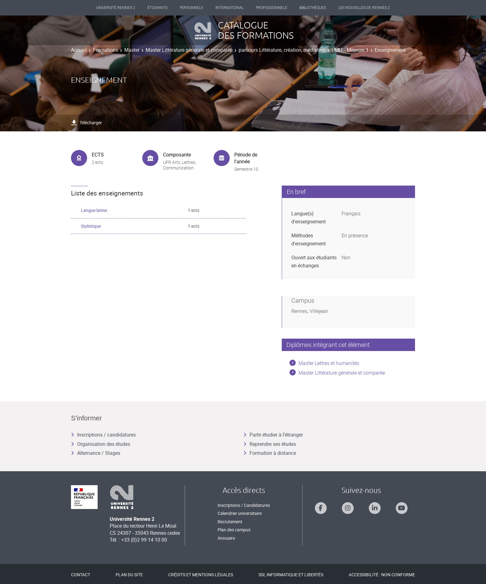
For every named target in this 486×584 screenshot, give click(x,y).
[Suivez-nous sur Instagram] (348, 508)
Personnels (191, 8)
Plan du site (129, 574)
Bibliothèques (312, 8)
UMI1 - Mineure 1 (350, 49)
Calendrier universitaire (240, 513)
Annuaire (226, 538)
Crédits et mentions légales (200, 574)
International (229, 8)
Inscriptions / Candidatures (244, 505)
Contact (80, 574)
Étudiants (157, 8)
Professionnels (271, 8)
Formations (105, 49)
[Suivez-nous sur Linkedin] (375, 508)
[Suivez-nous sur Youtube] (402, 508)
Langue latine (94, 210)
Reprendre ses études (269, 444)
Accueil (79, 49)
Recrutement (230, 522)
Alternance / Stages (95, 453)
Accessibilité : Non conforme (382, 574)
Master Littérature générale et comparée (189, 49)
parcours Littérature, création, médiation (282, 49)
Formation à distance (269, 453)
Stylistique (91, 226)
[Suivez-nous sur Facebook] (321, 508)
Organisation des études (100, 444)
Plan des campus (234, 530)
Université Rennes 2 (115, 8)
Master (131, 49)
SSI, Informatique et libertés (290, 574)
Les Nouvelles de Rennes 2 (364, 8)
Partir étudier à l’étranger (273, 434)
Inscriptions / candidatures (103, 434)
